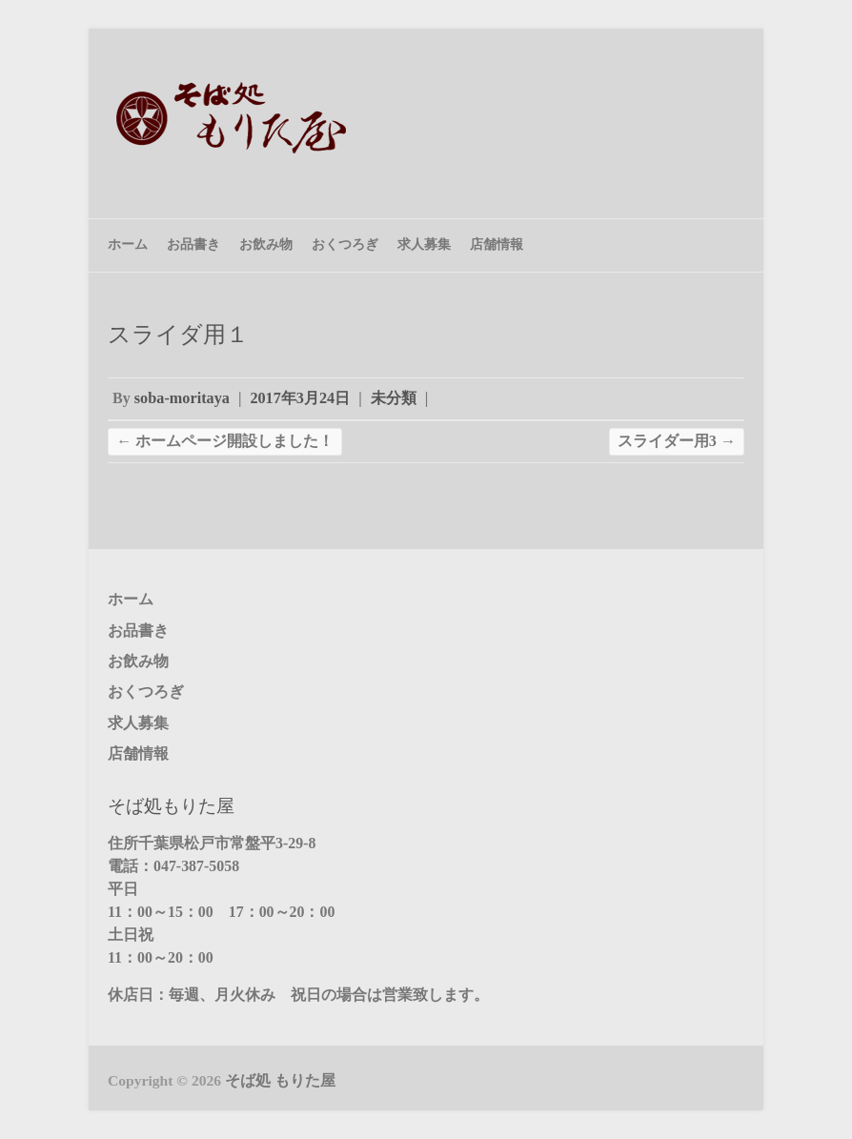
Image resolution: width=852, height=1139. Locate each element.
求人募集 (424, 244)
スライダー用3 (677, 441)
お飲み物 (266, 244)
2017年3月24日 (300, 398)
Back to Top (825, 1112)
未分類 (393, 398)
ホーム (128, 244)
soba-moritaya (182, 398)
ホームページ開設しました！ (225, 441)
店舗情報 (496, 244)
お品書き (193, 244)
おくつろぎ (345, 244)
